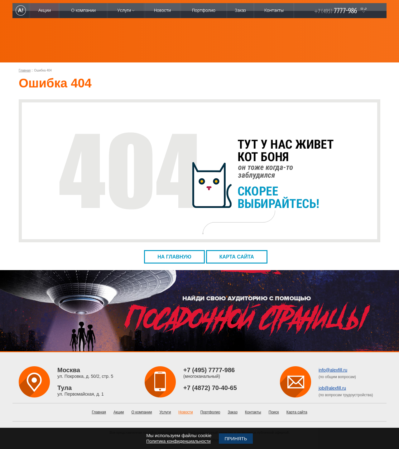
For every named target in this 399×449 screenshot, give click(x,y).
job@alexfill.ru (332, 388)
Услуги (165, 412)
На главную (174, 256)
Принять (235, 438)
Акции (118, 412)
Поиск (274, 412)
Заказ (232, 412)
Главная (25, 70)
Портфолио (210, 412)
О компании (141, 412)
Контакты (253, 412)
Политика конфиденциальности (178, 441)
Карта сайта (236, 256)
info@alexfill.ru (333, 370)
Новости (185, 412)
